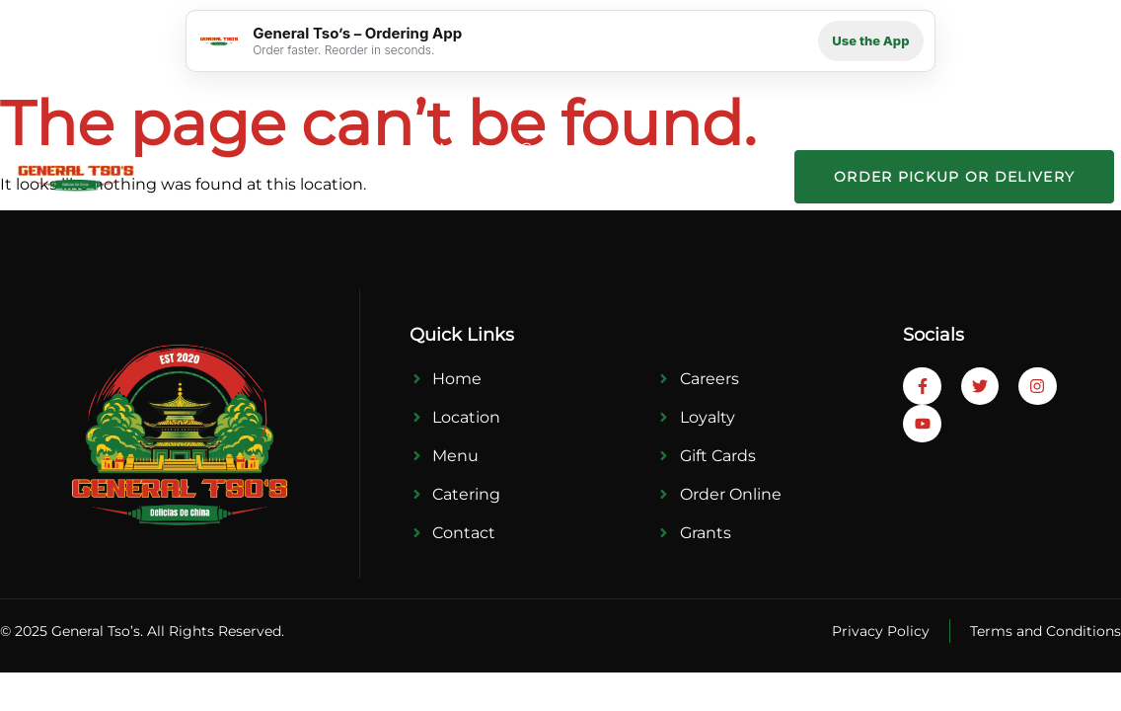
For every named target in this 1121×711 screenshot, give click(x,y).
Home (269, 148)
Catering (554, 148)
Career (725, 148)
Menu (462, 148)
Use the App (870, 40)
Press (644, 148)
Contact (736, 204)
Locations (367, 148)
